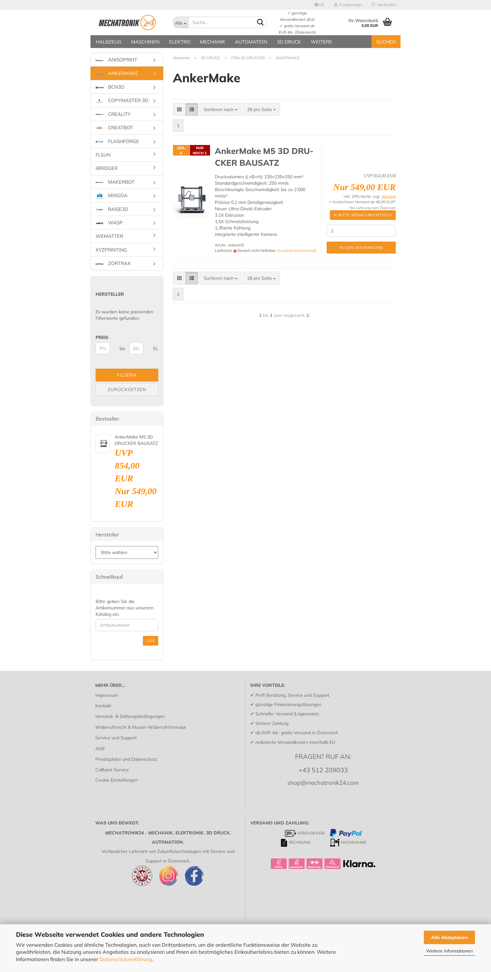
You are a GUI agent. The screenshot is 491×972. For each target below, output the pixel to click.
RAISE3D (112, 209)
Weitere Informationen (449, 951)
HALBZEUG (108, 42)
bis (122, 348)
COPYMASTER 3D (122, 100)
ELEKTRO (180, 42)
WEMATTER (109, 236)
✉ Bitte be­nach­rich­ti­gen (362, 215)
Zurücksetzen (127, 389)
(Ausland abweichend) (296, 250)
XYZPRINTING (111, 250)
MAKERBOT (115, 182)
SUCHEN (386, 42)
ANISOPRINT (116, 60)
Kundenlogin (348, 4)
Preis (102, 337)
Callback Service (112, 770)
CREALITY (113, 114)
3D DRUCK (289, 42)
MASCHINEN (145, 42)
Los (150, 640)
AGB (100, 748)
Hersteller (110, 294)
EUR (155, 348)
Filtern (126, 375)
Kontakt (103, 706)
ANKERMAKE (117, 73)
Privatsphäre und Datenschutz (126, 759)
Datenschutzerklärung (125, 959)
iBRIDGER (107, 168)
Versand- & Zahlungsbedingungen (130, 716)
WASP (109, 223)
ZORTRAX (113, 263)
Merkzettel (383, 4)
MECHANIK (212, 42)
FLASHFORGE (117, 141)
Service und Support (116, 738)
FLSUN (103, 155)
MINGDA (112, 195)
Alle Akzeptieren (449, 937)
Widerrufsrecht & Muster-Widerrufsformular (140, 727)
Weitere (321, 42)
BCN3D (110, 87)
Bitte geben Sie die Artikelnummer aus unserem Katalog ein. (124, 607)
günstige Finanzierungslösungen (288, 704)
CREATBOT (114, 128)
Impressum (106, 695)
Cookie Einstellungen (116, 780)
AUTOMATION (251, 42)
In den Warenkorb (361, 247)
